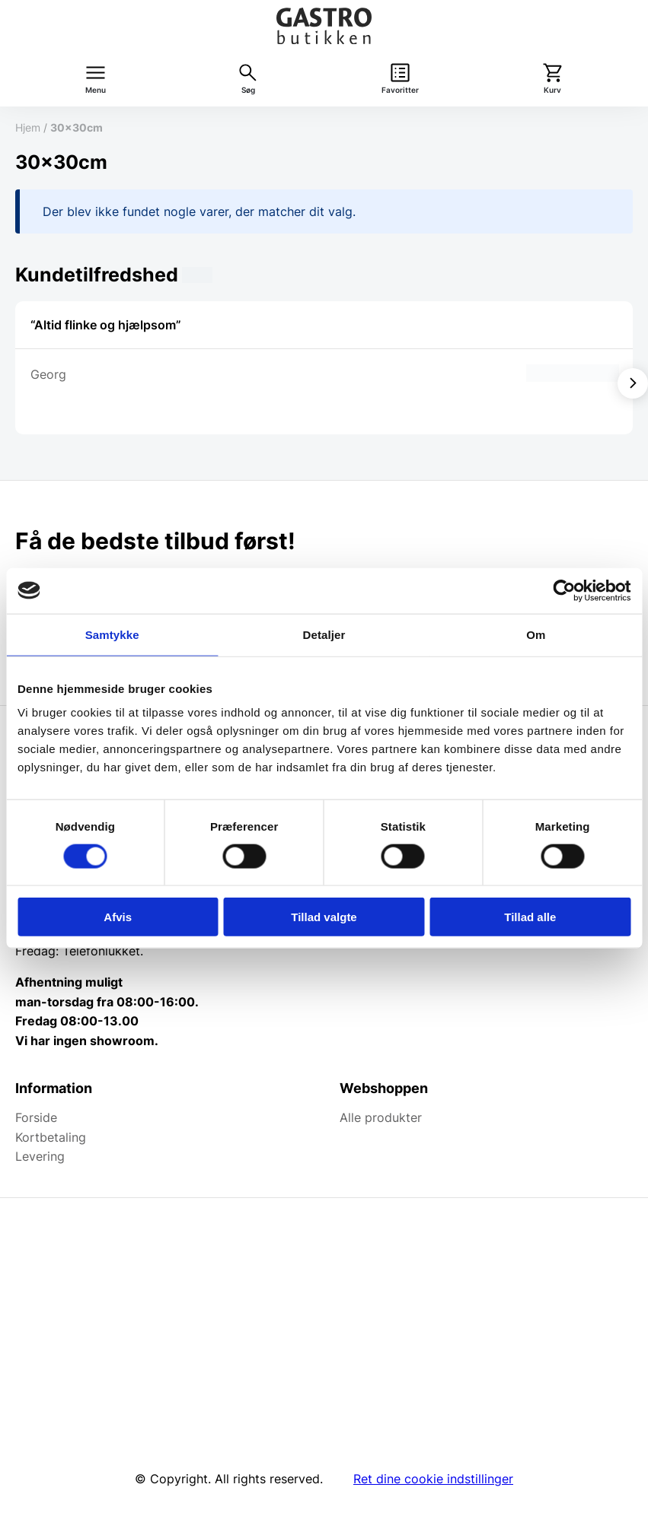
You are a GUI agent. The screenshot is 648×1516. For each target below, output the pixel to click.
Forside (36, 1117)
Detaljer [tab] (324, 634)
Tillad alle (530, 917)
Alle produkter (381, 1117)
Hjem (27, 127)
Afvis (118, 917)
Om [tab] (535, 634)
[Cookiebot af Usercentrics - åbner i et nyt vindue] (563, 590)
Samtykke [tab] (112, 634)
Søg (248, 90)
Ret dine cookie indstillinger (433, 1479)
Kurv (552, 90)
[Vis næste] (633, 383)
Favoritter (400, 90)
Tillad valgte (323, 917)
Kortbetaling (50, 1137)
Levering (40, 1156)
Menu (95, 90)
